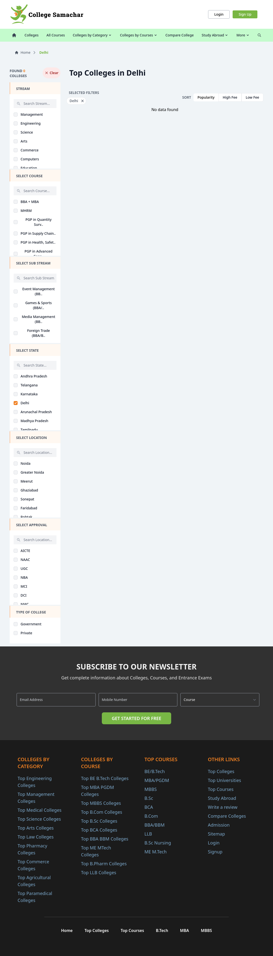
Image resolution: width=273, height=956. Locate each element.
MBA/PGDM (156, 780)
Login (218, 14)
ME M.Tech (155, 852)
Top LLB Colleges (98, 872)
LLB (148, 834)
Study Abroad (215, 35)
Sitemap (216, 834)
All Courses (56, 35)
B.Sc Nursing (157, 843)
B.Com (151, 816)
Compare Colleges (227, 816)
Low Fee (252, 97)
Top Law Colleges (36, 837)
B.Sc (148, 798)
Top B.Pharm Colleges (104, 864)
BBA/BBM (154, 825)
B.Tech (162, 930)
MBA (184, 930)
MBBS (150, 789)
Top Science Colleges (39, 819)
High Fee (230, 97)
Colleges (32, 35)
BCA (148, 807)
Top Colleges (221, 771)
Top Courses (221, 789)
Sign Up (245, 14)
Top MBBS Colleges (101, 803)
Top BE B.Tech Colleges (105, 778)
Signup (215, 852)
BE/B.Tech (154, 771)
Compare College (179, 35)
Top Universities (224, 780)
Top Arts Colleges (36, 828)
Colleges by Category (92, 35)
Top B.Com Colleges (101, 812)
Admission (219, 825)
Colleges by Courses (138, 35)
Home (22, 52)
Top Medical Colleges (39, 810)
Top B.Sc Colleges (99, 821)
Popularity (206, 97)
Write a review (222, 807)
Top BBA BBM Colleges (104, 839)
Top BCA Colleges (99, 830)
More (242, 35)
